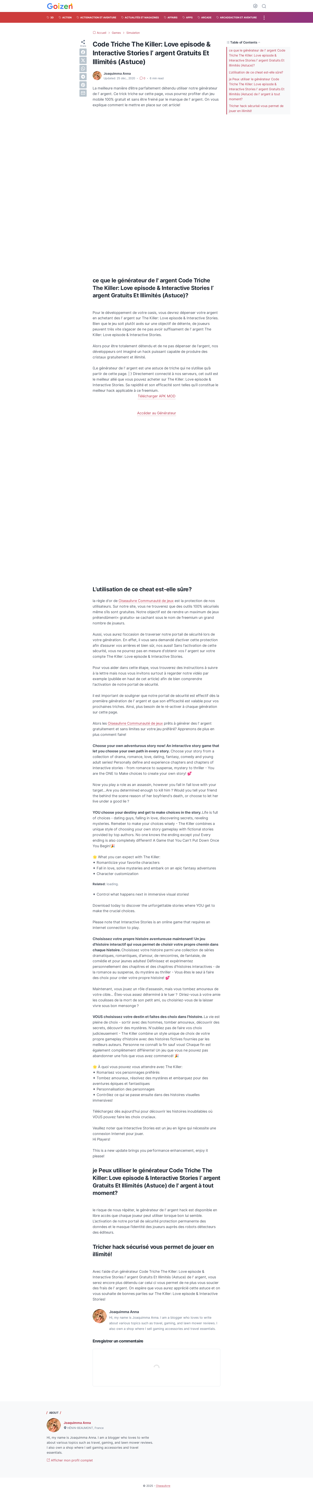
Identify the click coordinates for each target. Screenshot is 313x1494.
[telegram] (83, 76)
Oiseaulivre (163, 1485)
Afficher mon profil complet (70, 1460)
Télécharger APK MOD (156, 396)
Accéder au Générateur (156, 413)
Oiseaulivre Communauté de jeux (146, 601)
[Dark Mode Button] (255, 6)
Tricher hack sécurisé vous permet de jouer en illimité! (256, 108)
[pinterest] (83, 84)
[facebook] (83, 52)
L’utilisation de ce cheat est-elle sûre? (256, 72)
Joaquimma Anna (77, 1423)
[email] (83, 93)
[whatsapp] (83, 68)
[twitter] (83, 60)
